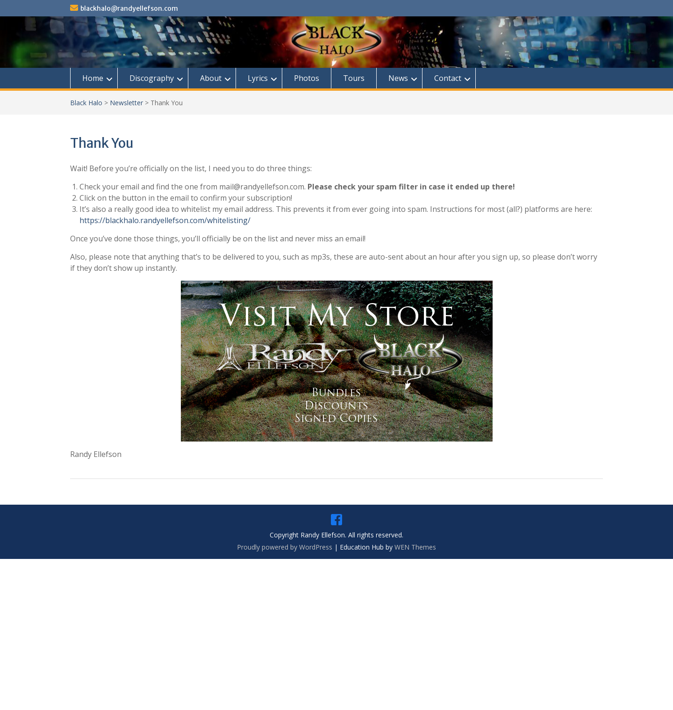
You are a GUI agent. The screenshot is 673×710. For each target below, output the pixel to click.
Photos (306, 78)
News (398, 78)
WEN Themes (415, 547)
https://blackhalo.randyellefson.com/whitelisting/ (165, 220)
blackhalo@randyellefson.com (129, 8)
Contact (447, 78)
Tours (354, 78)
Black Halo (86, 102)
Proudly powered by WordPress (284, 547)
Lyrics (258, 78)
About (211, 78)
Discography (151, 78)
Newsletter (126, 102)
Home (92, 78)
